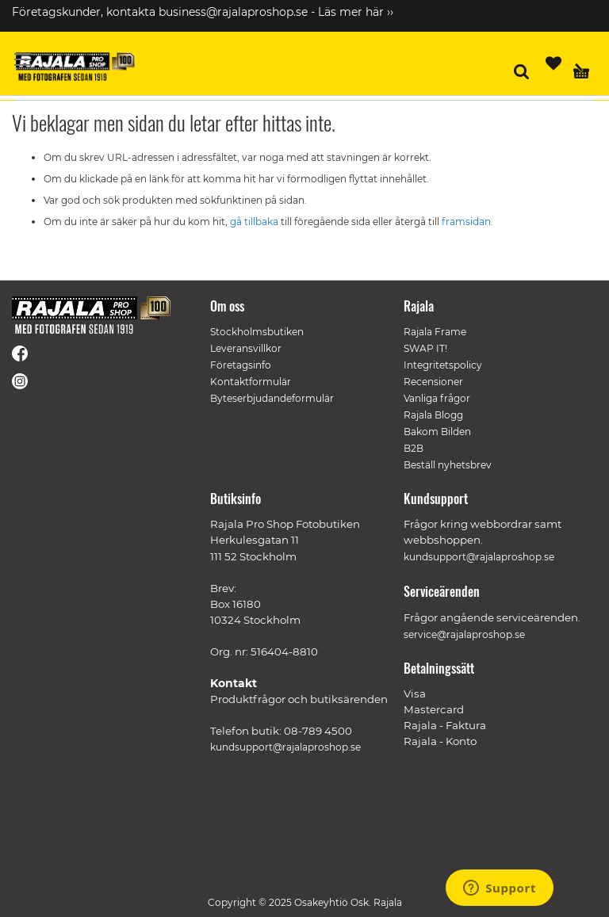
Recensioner (433, 382)
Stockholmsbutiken (257, 332)
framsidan (466, 221)
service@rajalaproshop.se (464, 634)
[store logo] (75, 66)
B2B (413, 448)
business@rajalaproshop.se (233, 12)
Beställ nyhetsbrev (448, 465)
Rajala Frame (435, 332)
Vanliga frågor (437, 398)
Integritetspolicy (443, 365)
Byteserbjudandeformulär (272, 398)
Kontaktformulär (250, 382)
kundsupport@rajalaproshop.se (285, 747)
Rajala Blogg (433, 415)
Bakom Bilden (437, 431)
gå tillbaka (255, 221)
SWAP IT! (425, 348)
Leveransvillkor (246, 348)
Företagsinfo (240, 365)
